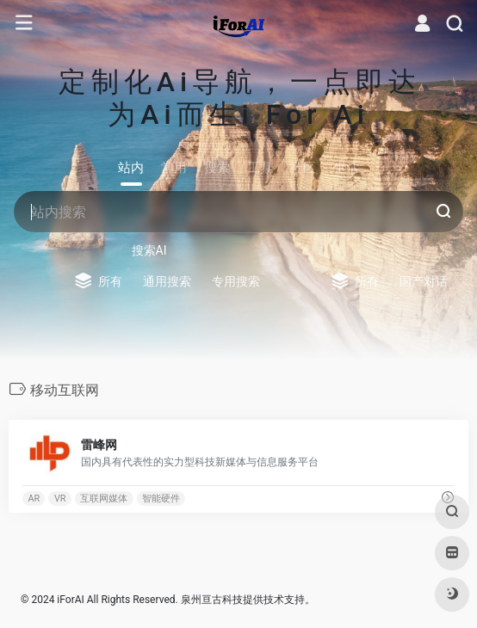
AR (34, 497)
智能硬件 (161, 497)
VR (60, 497)
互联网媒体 (103, 497)
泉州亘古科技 (212, 600)
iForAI (70, 600)
